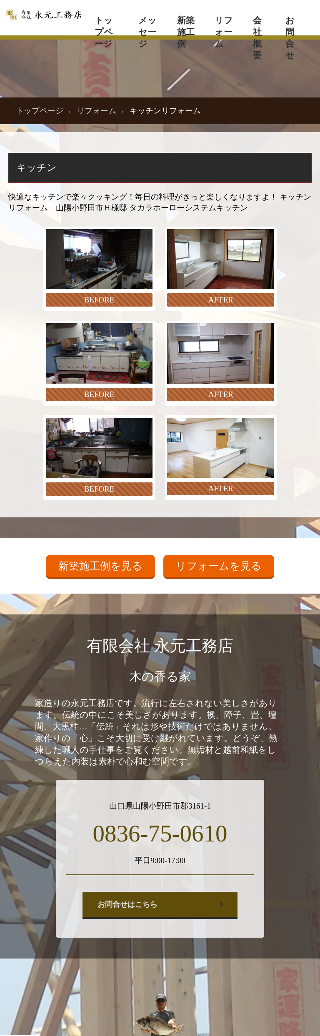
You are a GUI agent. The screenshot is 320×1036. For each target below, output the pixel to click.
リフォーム (224, 25)
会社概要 (257, 25)
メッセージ (147, 25)
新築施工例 (186, 25)
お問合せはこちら (128, 904)
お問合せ (290, 25)
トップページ (104, 25)
